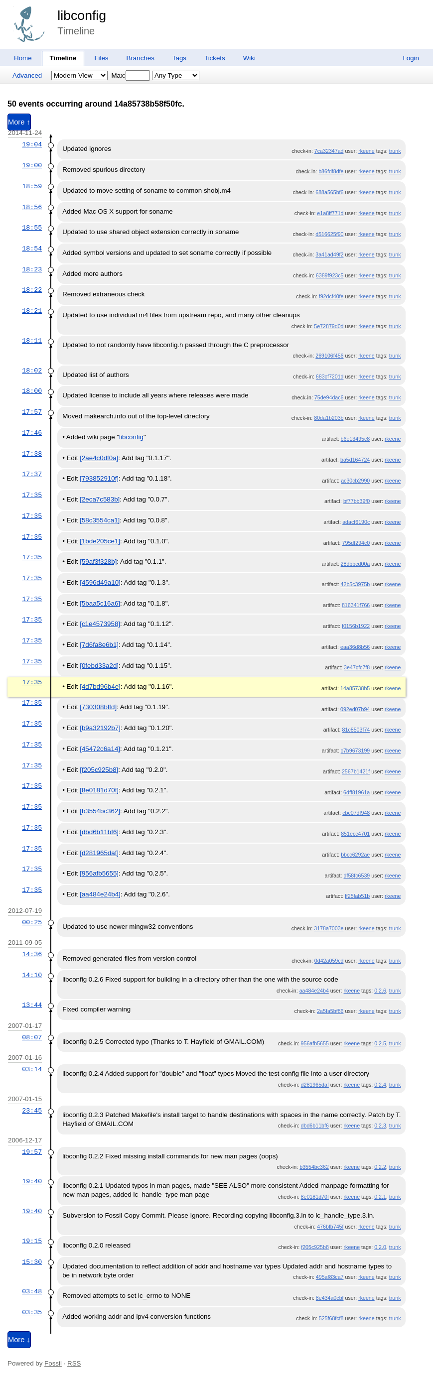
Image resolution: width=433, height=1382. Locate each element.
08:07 (32, 1037)
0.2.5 (380, 1043)
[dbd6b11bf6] (99, 832)
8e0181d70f (315, 1197)
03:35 (32, 1312)
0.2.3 (380, 1126)
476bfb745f (330, 1227)
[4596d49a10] (100, 582)
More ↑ (19, 122)
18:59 (32, 186)
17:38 (32, 453)
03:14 (32, 1069)
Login (411, 58)
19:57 (32, 1151)
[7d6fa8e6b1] (99, 644)
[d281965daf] (99, 853)
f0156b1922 (356, 626)
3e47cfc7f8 (357, 667)
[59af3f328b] (98, 561)
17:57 (32, 411)
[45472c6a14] (100, 749)
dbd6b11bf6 (315, 1126)
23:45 (32, 1110)
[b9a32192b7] (100, 728)
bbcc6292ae (355, 855)
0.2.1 (380, 1197)
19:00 (32, 165)
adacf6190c (356, 522)
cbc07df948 (356, 813)
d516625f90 (329, 234)
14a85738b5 (355, 688)
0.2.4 (380, 1085)
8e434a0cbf (330, 1298)
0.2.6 (380, 991)
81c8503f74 (356, 730)
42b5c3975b (355, 584)
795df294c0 (356, 543)
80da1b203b (328, 418)
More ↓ (19, 1340)
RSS (74, 1363)
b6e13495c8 (355, 439)
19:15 (32, 1241)
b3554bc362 (314, 1167)
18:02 (32, 370)
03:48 (32, 1291)
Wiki (249, 58)
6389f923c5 (330, 275)
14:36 (32, 954)
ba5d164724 (355, 460)
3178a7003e (328, 928)
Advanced (27, 75)
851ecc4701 (355, 834)
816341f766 (356, 605)
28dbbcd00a (355, 564)
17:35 (32, 495)
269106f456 (329, 356)
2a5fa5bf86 (330, 1011)
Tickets (214, 58)
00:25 (32, 922)
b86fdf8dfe (330, 171)
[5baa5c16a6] (100, 603)
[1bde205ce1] (100, 541)
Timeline (63, 58)
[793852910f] (99, 478)
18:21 (32, 310)
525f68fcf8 (331, 1318)
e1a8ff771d (330, 213)
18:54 (32, 248)
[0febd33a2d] (99, 665)
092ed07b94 (355, 709)
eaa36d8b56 (355, 647)
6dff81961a (356, 792)
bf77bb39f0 (356, 501)
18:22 (32, 289)
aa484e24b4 (314, 991)
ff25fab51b (357, 896)
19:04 (32, 144)
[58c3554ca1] (100, 520)
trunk (395, 151)
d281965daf (315, 1085)
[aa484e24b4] (100, 894)
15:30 (32, 1261)
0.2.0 (380, 1247)
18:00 (32, 390)
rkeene (366, 151)
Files (101, 58)
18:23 (32, 269)
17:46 (32, 432)
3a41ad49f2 (329, 254)
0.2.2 (380, 1167)
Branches (140, 58)
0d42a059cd (329, 961)
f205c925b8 (315, 1247)
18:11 (32, 340)
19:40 (32, 1181)
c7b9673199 (355, 751)
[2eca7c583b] (100, 499)
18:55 (32, 227)
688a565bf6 (329, 192)
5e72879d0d (328, 326)
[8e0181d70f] (99, 790)
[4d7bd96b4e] (100, 686)
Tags (179, 58)
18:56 (32, 207)
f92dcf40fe (331, 296)
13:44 (32, 1005)
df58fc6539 (357, 876)
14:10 (32, 975)
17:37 (32, 474)
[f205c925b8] (99, 769)
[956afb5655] (99, 873)
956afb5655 (315, 1043)
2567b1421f (356, 771)
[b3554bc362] (100, 811)
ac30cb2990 (355, 481)
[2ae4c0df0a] (99, 458)
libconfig (81, 15)
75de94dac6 (329, 397)
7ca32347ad (329, 151)
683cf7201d (330, 376)
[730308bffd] (98, 707)
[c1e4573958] (100, 624)
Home (23, 58)
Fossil (53, 1363)
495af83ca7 (330, 1277)
